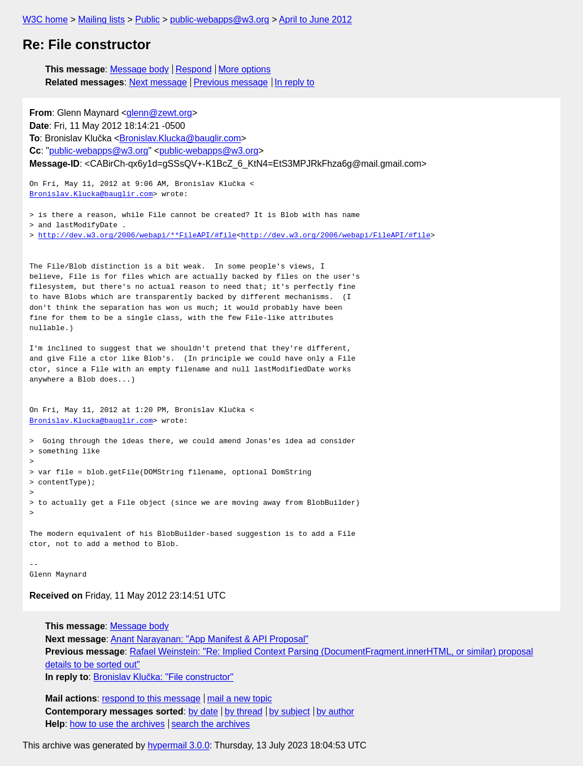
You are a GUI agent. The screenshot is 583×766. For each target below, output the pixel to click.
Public (147, 19)
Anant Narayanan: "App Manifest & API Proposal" (209, 639)
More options (245, 69)
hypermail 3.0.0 (178, 745)
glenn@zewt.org (159, 113)
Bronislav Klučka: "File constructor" (163, 677)
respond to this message (151, 698)
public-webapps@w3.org (219, 19)
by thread (244, 711)
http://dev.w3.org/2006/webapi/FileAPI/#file (335, 236)
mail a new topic (239, 698)
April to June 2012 (315, 19)
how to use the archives (117, 724)
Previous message (231, 82)
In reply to (294, 82)
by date (202, 711)
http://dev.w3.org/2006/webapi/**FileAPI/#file (137, 236)
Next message (158, 82)
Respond (194, 69)
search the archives (211, 724)
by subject (289, 711)
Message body (139, 69)
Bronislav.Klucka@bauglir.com (180, 138)
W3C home (45, 19)
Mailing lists (101, 19)
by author (335, 711)
